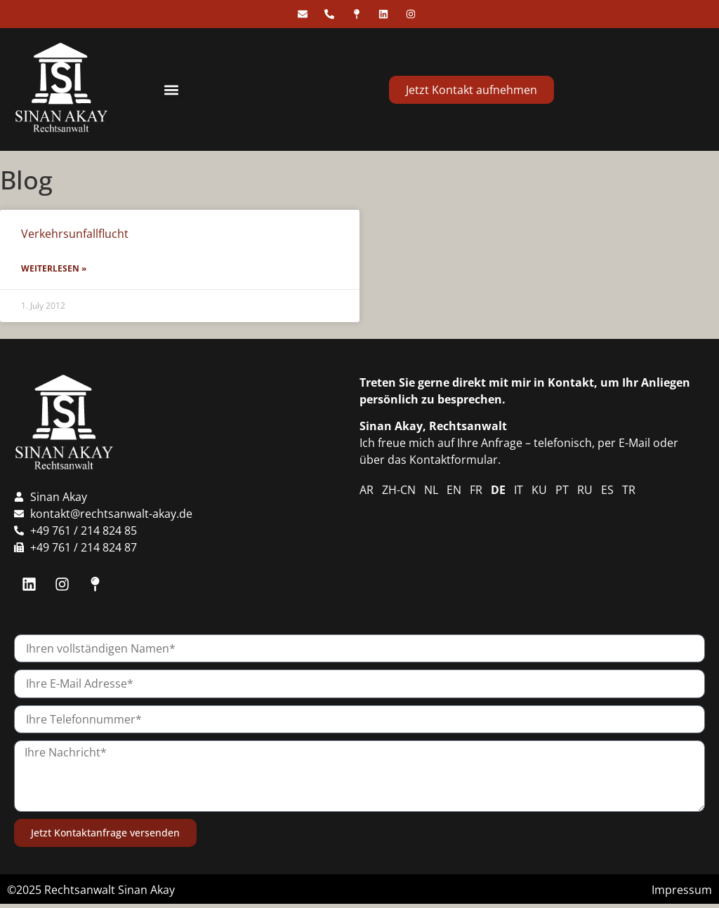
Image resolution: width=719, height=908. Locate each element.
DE (498, 490)
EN (454, 490)
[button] (171, 89)
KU (539, 490)
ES (607, 490)
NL (431, 490)
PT (562, 490)
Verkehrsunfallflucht (74, 233)
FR (476, 490)
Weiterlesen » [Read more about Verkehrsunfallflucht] (53, 268)
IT (518, 490)
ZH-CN (399, 490)
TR (628, 490)
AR (367, 490)
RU (585, 490)
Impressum (682, 889)
